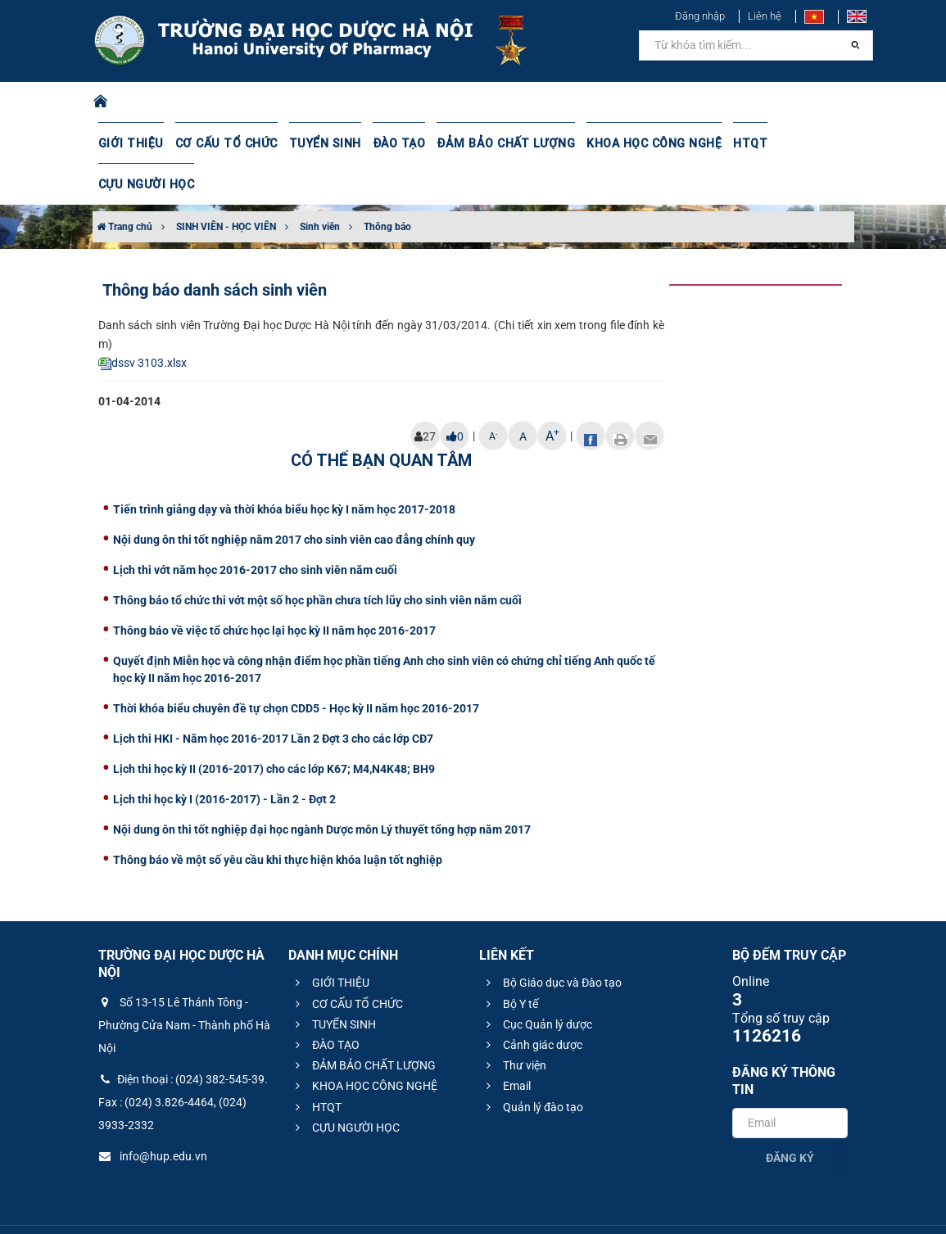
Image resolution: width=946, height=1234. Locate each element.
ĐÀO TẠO (392, 143)
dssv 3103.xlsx (142, 321)
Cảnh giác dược (532, 1003)
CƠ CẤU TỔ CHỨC (223, 143)
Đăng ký (790, 1116)
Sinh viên (320, 186)
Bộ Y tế (510, 963)
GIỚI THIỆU (130, 143)
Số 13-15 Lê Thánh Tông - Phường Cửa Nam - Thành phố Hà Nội (184, 984)
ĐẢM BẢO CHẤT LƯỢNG (496, 143)
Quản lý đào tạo (532, 1066)
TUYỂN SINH (319, 143)
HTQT (735, 143)
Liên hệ (764, 16)
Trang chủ (124, 186)
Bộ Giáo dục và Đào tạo (552, 941)
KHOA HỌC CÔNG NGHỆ (640, 143)
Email (506, 1044)
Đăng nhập (700, 16)
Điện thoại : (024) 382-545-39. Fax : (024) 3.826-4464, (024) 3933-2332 (183, 1061)
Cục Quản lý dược (537, 983)
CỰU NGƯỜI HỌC (811, 143)
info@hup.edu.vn (152, 1115)
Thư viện (514, 1024)
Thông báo (387, 186)
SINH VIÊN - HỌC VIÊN (226, 186)
